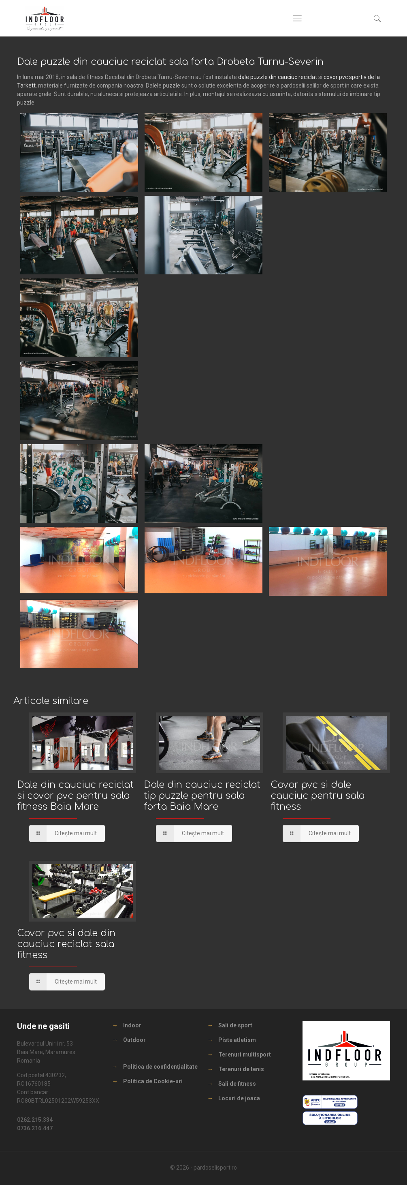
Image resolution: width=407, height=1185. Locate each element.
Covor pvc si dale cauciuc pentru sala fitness (317, 796)
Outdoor (134, 1040)
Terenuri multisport (244, 1054)
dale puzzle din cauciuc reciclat (277, 77)
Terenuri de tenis (241, 1069)
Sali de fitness (237, 1083)
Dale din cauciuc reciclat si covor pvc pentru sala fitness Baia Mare (75, 796)
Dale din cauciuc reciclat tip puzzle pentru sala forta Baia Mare (202, 796)
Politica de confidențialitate (160, 1066)
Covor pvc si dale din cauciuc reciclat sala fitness (66, 944)
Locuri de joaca (239, 1098)
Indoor (132, 1025)
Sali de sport (235, 1025)
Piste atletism (237, 1040)
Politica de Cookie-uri (153, 1081)
